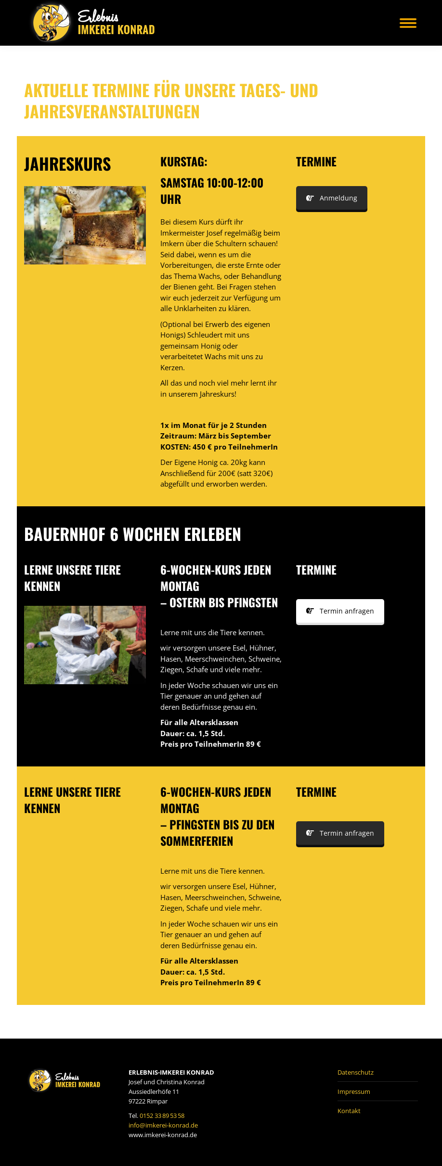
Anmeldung (331, 197)
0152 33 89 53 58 (162, 1115)
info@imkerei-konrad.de (163, 1125)
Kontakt (349, 1110)
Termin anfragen (340, 610)
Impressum (354, 1091)
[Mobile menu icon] (408, 23)
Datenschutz (356, 1072)
